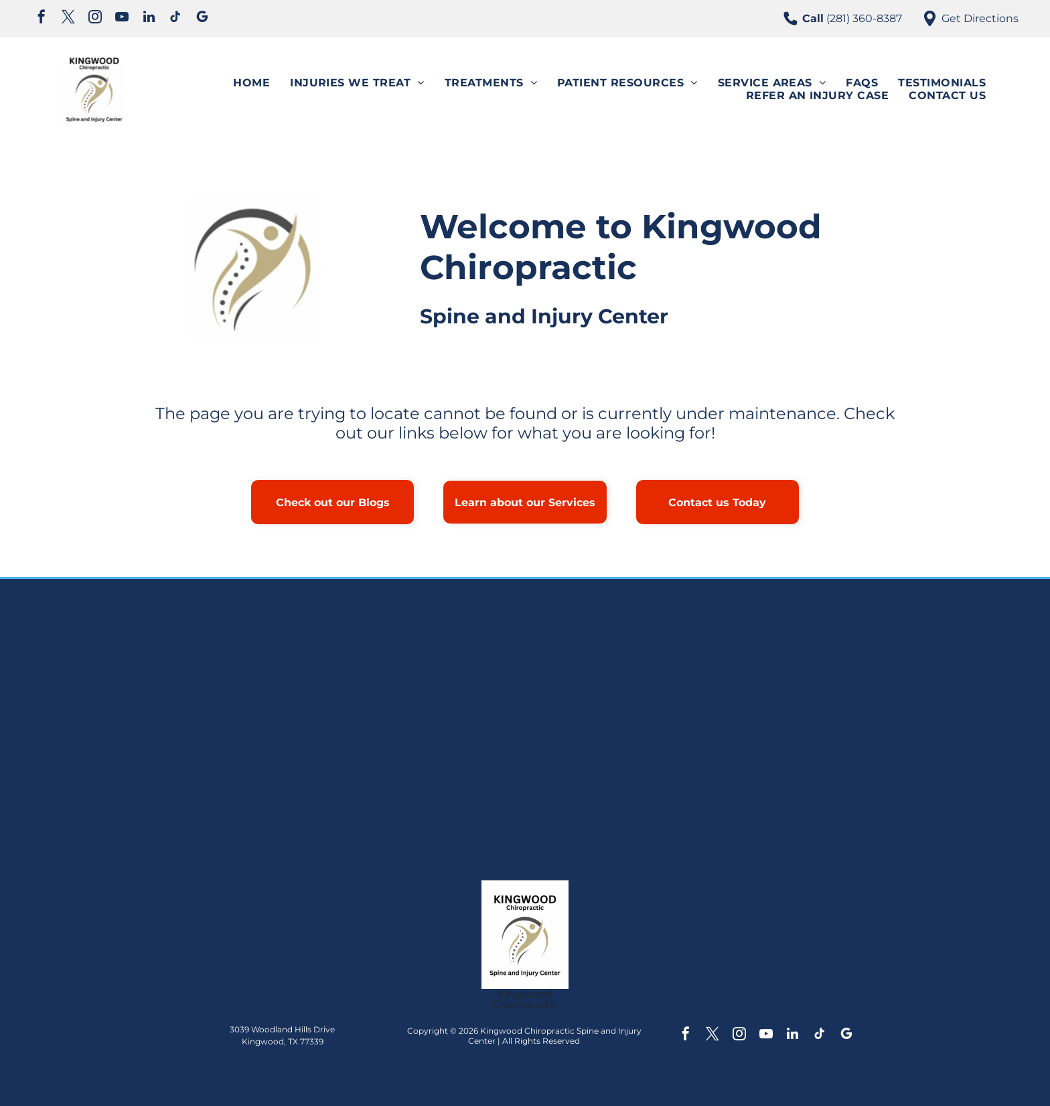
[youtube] (122, 18)
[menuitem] (251, 82)
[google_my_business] (202, 18)
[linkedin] (149, 18)
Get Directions (980, 18)
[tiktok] (175, 18)
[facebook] (41, 18)
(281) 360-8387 (864, 18)
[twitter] (68, 18)
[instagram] (95, 18)
